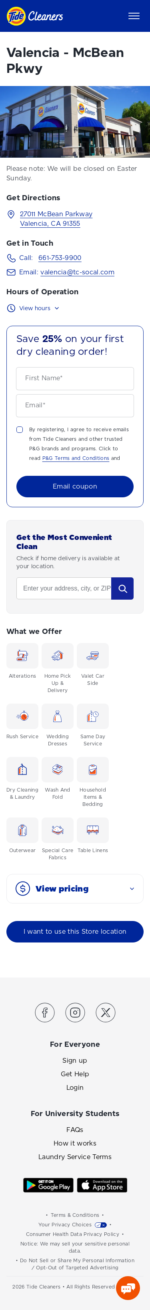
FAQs (74, 1130)
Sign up (74, 1060)
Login (75, 1087)
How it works (75, 1143)
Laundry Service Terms (75, 1157)
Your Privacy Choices (65, 1225)
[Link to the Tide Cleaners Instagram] (75, 1013)
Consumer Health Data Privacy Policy (72, 1234)
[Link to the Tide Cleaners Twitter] (105, 1013)
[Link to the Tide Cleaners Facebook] (45, 1013)
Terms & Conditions (75, 1215)
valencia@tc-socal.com (77, 272)
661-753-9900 (60, 258)
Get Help (75, 1074)
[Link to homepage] (34, 16)
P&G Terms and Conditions (76, 458)
